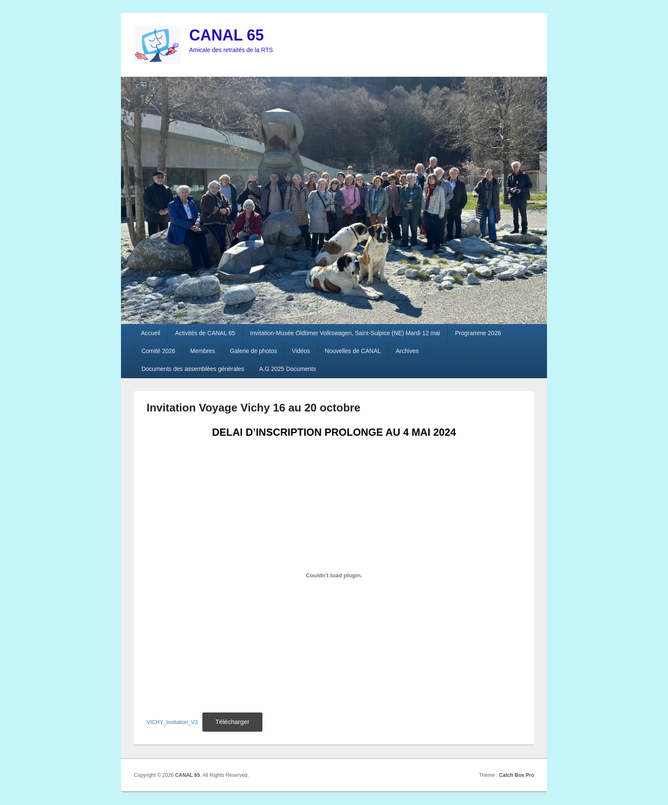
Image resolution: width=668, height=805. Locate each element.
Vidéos (301, 350)
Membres (202, 350)
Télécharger (232, 721)
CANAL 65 (226, 35)
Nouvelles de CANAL (353, 350)
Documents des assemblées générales (192, 368)
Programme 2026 (478, 333)
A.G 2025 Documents (287, 368)
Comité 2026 (158, 350)
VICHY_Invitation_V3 (172, 722)
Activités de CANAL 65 (205, 333)
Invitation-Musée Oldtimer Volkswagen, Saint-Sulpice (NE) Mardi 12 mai (345, 333)
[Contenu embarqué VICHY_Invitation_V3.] (334, 576)
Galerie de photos (253, 350)
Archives (407, 350)
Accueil (150, 333)
